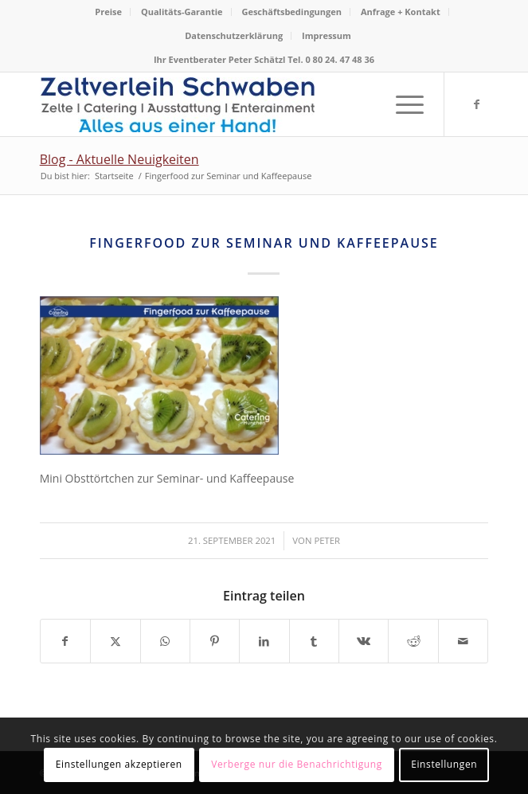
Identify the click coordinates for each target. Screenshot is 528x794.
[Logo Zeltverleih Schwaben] (219, 104)
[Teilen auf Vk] (363, 641)
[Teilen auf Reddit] (413, 641)
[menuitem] (109, 12)
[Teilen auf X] (115, 641)
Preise (108, 12)
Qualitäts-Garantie (182, 12)
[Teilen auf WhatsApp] (165, 641)
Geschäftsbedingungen (291, 12)
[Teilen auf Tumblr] (314, 641)
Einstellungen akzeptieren (119, 764)
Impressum (326, 35)
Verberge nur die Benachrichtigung (296, 764)
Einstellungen (444, 764)
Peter (327, 540)
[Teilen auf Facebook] (65, 641)
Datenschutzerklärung (234, 35)
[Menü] (402, 104)
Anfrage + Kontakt (400, 12)
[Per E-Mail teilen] (463, 641)
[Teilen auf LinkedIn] (264, 641)
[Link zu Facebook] (476, 104)
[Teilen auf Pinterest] (214, 641)
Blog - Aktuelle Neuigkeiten (119, 159)
